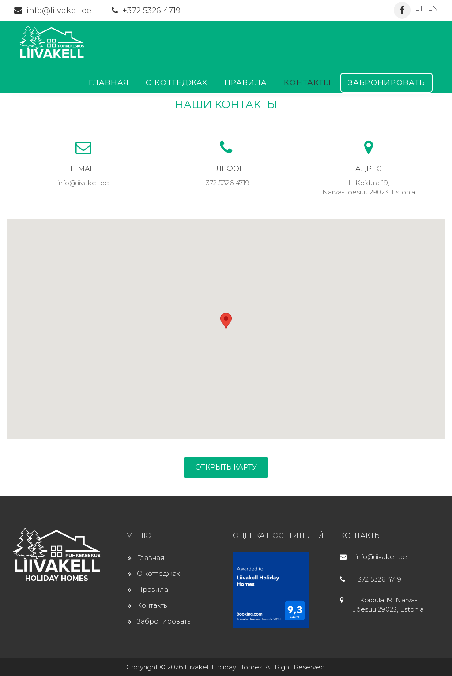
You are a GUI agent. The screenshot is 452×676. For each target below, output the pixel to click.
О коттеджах (176, 82)
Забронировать (386, 82)
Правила (245, 82)
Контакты (307, 82)
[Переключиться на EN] (433, 7)
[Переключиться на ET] (419, 7)
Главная (109, 82)
